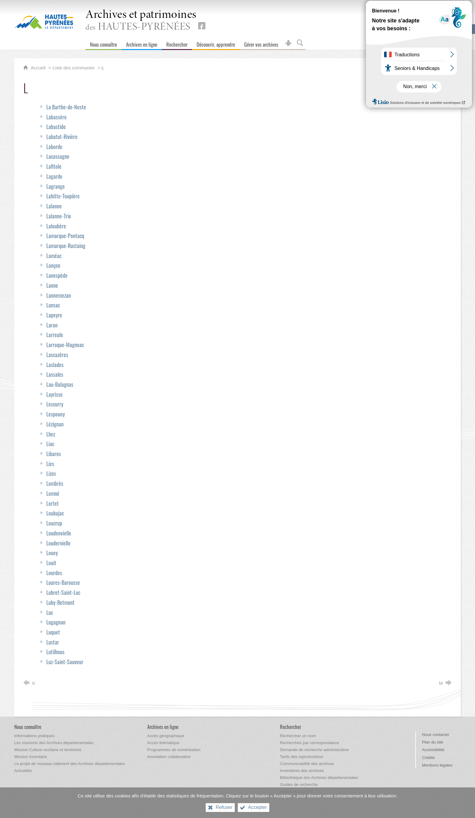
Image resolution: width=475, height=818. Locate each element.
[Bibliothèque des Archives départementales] (319, 777)
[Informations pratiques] (34, 736)
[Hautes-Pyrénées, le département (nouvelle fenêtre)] (43, 21)
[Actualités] (23, 770)
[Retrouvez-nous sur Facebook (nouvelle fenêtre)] (201, 25)
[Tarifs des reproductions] (301, 756)
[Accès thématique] (163, 742)
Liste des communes (73, 67)
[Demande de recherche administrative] (314, 749)
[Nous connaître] (103, 43)
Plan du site (432, 742)
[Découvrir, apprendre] (216, 43)
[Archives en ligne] (141, 43)
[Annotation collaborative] (169, 756)
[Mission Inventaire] (30, 756)
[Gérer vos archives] (261, 43)
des (141, 21)
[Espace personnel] (288, 43)
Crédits (428, 757)
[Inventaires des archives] (302, 770)
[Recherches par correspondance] (309, 742)
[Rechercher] (177, 43)
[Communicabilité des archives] (307, 763)
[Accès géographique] (165, 736)
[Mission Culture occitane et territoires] (47, 749)
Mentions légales (437, 765)
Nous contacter (435, 734)
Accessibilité (433, 749)
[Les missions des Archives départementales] (53, 742)
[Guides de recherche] (299, 784)
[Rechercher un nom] (298, 736)
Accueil (39, 67)
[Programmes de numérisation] (174, 749)
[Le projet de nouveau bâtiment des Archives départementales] (69, 763)
